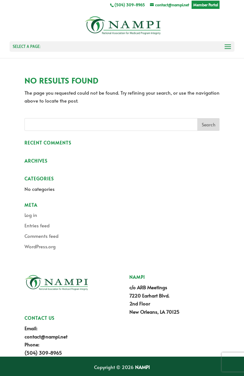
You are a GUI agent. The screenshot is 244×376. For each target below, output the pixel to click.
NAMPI (142, 367)
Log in (30, 214)
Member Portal (205, 4)
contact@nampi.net (45, 336)
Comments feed (41, 235)
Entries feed (37, 225)
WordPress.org (40, 246)
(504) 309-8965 (43, 352)
